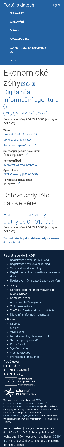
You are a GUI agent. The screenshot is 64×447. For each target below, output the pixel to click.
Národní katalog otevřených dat (29, 336)
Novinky (15, 323)
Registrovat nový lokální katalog (30, 264)
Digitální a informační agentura (29, 314)
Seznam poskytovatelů (24, 340)
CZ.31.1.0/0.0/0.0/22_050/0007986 (20, 416)
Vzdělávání (17, 21)
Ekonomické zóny (24, 113)
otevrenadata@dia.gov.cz (25, 302)
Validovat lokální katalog (25, 268)
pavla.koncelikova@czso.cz (20, 164)
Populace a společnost (17, 145)
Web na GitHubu (20, 352)
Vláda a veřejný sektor (17, 140)
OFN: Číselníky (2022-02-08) (20, 174)
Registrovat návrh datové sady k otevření (35, 280)
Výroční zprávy (19, 348)
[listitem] (32, 13)
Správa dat (17, 13)
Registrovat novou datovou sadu (30, 260)
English (56, 5)
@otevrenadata (22, 306)
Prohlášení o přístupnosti (25, 356)
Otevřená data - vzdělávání (39, 310)
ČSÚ (8, 113)
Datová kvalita (19, 39)
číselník (41, 113)
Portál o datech (18, 5)
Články (14, 30)
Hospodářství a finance (18, 134)
